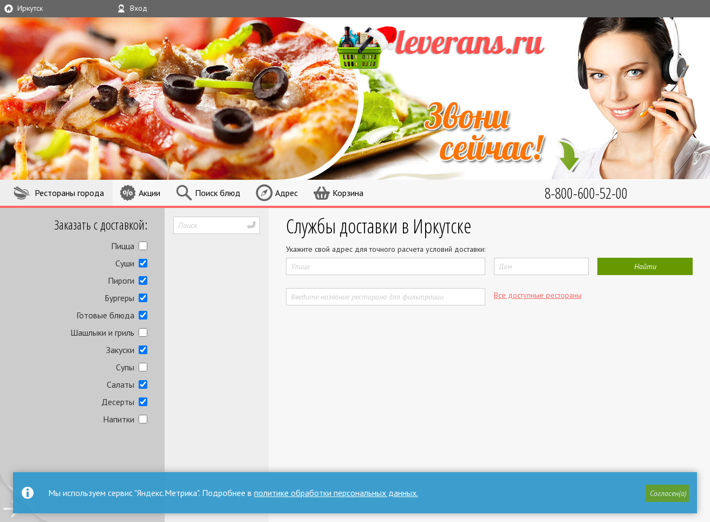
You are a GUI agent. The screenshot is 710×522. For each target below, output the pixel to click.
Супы (125, 367)
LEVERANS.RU (457, 46)
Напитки (118, 419)
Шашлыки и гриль (102, 332)
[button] (667, 493)
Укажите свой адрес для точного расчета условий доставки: (385, 249)
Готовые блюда (105, 315)
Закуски (120, 349)
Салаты (120, 384)
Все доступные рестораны (538, 295)
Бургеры (119, 297)
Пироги (121, 280)
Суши (124, 263)
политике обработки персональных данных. (336, 492)
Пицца (122, 245)
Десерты (117, 401)
